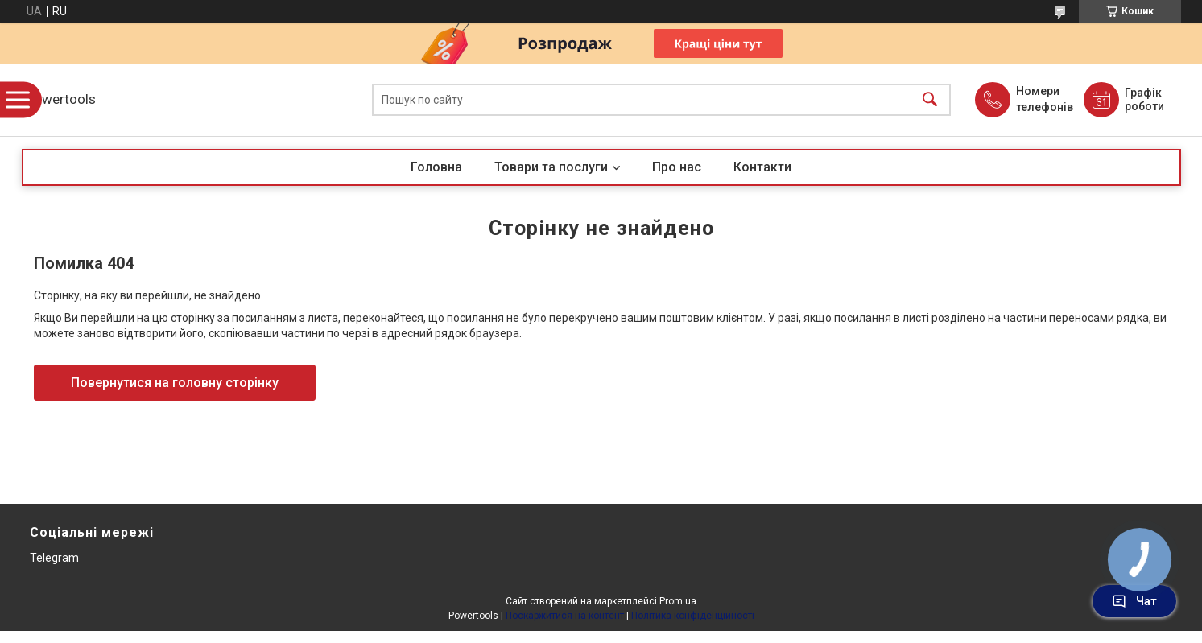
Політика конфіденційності (692, 615)
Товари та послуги (551, 167)
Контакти (762, 167)
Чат (1134, 601)
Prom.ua (677, 601)
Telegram (54, 557)
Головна (436, 167)
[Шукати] (930, 100)
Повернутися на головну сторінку (175, 382)
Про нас (676, 167)
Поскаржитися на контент (565, 615)
